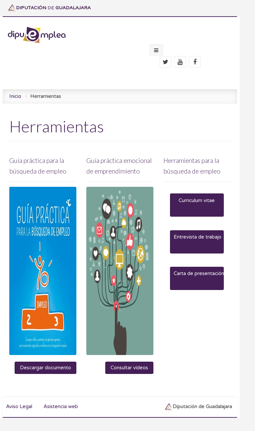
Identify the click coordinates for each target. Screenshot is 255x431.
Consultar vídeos (129, 368)
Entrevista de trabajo (197, 237)
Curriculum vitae (197, 200)
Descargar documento (45, 368)
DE (49, 8)
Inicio (15, 96)
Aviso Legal (19, 406)
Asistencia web (60, 406)
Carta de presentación (198, 273)
